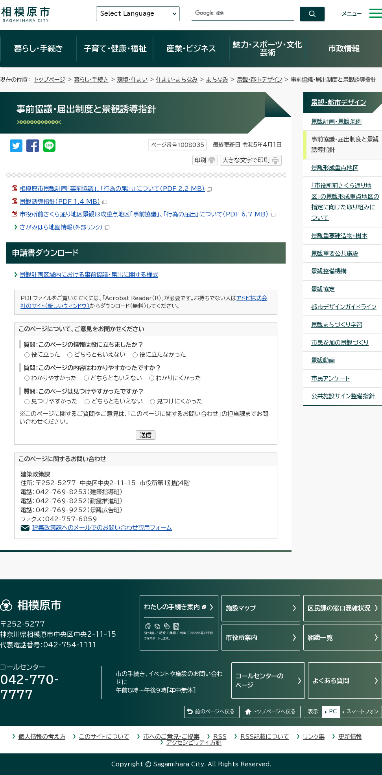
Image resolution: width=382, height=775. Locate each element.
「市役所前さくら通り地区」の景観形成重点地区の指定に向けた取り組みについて (345, 202)
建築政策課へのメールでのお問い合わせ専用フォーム (102, 528)
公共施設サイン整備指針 (343, 396)
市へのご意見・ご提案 (171, 737)
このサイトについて (104, 737)
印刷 (200, 160)
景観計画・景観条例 (336, 122)
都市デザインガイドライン (343, 307)
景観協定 (323, 289)
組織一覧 (320, 637)
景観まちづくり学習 (336, 325)
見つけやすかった (54, 401)
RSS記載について (264, 737)
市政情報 (344, 48)
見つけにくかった (180, 401)
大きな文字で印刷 (245, 160)
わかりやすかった (54, 378)
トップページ (49, 79)
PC (333, 711)
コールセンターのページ (259, 680)
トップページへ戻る (274, 711)
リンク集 (314, 737)
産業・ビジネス (191, 48)
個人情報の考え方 (41, 737)
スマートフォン (362, 711)
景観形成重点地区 (334, 168)
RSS (220, 737)
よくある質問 (330, 681)
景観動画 (323, 360)
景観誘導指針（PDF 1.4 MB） (63, 202)
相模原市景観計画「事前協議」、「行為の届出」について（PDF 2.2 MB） (116, 189)
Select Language (127, 13)
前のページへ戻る (214, 711)
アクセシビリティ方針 (193, 743)
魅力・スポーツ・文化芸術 (267, 48)
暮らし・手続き (38, 48)
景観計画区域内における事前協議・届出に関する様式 (89, 275)
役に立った (45, 354)
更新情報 (350, 737)
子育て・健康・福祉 (114, 48)
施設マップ (241, 608)
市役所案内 (241, 637)
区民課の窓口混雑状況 (339, 608)
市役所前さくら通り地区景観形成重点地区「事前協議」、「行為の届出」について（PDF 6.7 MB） (147, 214)
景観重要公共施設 (334, 254)
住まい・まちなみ (176, 79)
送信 (145, 435)
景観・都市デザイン (259, 79)
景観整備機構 (329, 271)
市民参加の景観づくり (340, 343)
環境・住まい (132, 79)
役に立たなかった (162, 354)
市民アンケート (330, 378)
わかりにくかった (178, 378)
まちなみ (217, 79)
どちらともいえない (99, 354)
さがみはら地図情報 (64, 227)
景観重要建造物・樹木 (339, 236)
